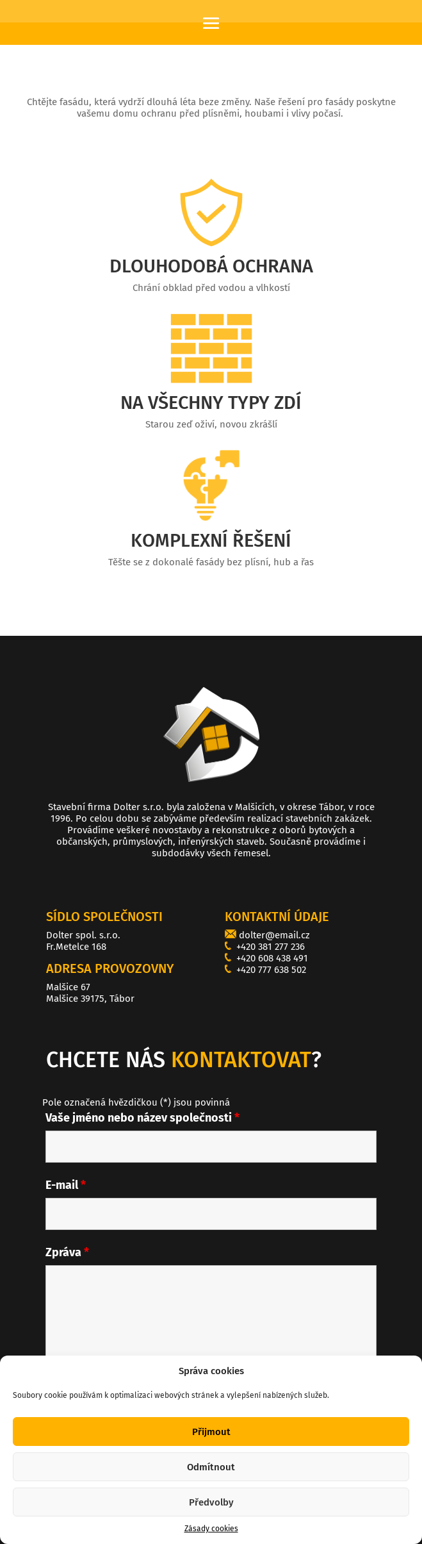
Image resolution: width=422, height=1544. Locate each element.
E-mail (65, 1185)
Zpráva (67, 1252)
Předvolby (211, 1514)
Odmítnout (211, 1479)
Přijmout (211, 1444)
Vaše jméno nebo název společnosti (142, 1118)
